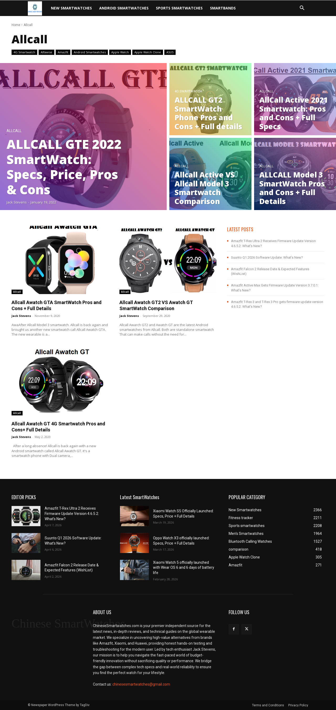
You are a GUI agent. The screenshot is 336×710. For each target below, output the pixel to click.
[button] (302, 8)
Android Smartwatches (124, 8)
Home (16, 25)
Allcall (14, 131)
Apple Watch (120, 52)
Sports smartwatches (179, 8)
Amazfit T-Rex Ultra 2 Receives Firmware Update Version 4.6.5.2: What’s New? (72, 513)
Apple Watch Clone (147, 52)
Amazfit (63, 52)
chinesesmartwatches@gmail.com (141, 684)
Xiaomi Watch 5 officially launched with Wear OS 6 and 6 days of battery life (183, 567)
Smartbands (223, 8)
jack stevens (21, 316)
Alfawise (46, 52)
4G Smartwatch (24, 52)
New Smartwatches (71, 8)
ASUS (170, 52)
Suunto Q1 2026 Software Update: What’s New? (267, 257)
